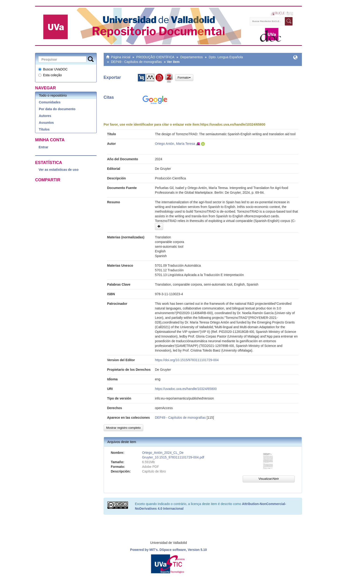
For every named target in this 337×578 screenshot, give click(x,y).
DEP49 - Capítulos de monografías (136, 62)
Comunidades (50, 102)
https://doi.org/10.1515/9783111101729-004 (187, 360)
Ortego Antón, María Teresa (175, 143)
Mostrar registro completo (123, 427)
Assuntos (46, 122)
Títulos (44, 129)
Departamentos (191, 57)
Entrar (43, 147)
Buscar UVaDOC (53, 69)
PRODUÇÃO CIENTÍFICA (155, 57)
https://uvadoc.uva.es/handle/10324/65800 (232, 124)
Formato (184, 77)
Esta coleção (50, 75)
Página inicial (120, 57)
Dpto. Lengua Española (226, 57)
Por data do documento (57, 109)
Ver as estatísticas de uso (58, 169)
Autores (45, 116)
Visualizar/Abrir (268, 478)
